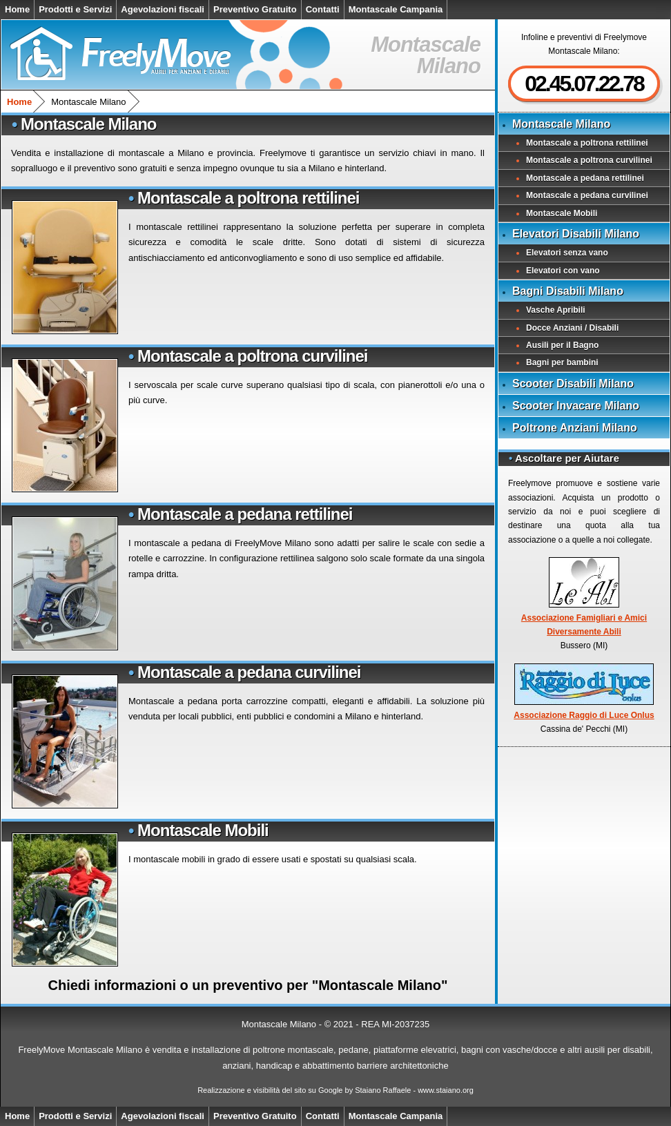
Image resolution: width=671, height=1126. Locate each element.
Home (17, 9)
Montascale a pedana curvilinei (248, 672)
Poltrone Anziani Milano (574, 428)
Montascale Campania (396, 9)
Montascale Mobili (203, 830)
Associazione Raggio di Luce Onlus (584, 691)
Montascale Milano (561, 124)
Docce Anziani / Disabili (572, 328)
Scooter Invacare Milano (575, 405)
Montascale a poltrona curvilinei (252, 356)
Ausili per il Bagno (562, 345)
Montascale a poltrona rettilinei (248, 197)
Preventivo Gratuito (255, 9)
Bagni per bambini (562, 362)
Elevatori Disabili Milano (575, 234)
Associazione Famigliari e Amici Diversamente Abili (584, 597)
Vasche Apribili (555, 310)
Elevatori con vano (563, 270)
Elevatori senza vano (567, 253)
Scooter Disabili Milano (573, 383)
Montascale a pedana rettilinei (244, 514)
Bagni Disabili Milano (567, 291)
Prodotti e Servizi (75, 9)
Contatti (323, 9)
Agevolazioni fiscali (162, 9)
